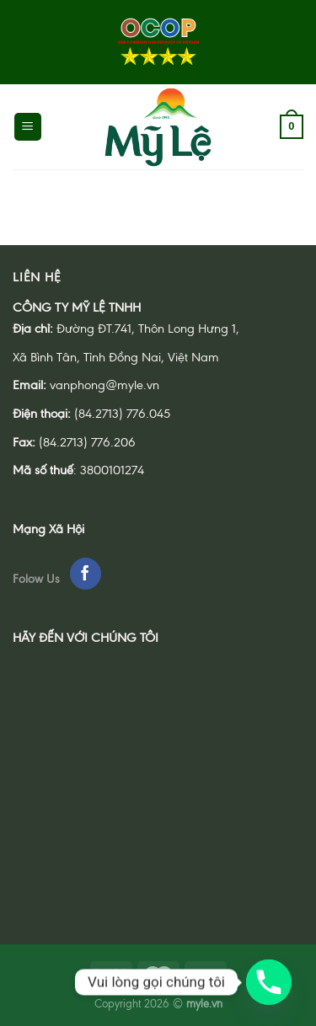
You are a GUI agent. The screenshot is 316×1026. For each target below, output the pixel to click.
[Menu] (28, 127)
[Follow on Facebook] (85, 574)
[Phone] (269, 982)
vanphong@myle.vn (104, 385)
